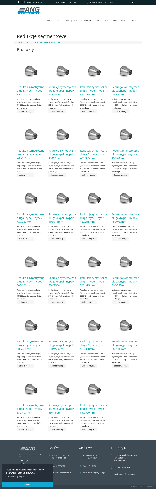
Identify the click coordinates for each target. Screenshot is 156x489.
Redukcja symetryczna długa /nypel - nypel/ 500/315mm (94, 281)
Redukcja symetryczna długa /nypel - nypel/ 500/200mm (30, 281)
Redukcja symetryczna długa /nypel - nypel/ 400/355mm (94, 154)
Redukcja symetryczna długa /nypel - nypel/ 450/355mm (94, 217)
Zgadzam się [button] (27, 484)
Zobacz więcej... (25, 111)
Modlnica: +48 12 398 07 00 (31, 2)
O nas (58, 20)
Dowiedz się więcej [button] (15, 476)
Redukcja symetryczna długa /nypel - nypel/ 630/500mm (94, 408)
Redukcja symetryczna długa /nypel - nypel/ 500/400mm (30, 345)
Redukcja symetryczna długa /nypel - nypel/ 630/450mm (62, 408)
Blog (115, 20)
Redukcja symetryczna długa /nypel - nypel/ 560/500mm (125, 345)
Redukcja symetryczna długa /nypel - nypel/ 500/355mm (125, 281)
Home (49, 20)
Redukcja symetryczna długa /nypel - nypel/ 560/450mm (94, 345)
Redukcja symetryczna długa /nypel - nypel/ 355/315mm (94, 90)
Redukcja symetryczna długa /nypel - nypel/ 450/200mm (125, 154)
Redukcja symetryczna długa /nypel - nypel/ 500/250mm (62, 281)
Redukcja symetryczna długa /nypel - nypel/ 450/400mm (125, 217)
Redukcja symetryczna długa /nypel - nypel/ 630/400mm (30, 408)
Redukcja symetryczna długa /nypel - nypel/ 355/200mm (30, 90)
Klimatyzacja (71, 20)
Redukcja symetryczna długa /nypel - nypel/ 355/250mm (62, 90)
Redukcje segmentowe (51, 42)
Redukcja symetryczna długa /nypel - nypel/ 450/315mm (62, 217)
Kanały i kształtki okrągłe (33, 42)
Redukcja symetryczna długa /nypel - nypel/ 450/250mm (30, 217)
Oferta (98, 20)
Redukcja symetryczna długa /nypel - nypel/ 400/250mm (30, 154)
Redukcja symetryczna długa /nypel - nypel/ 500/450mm (62, 345)
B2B (107, 20)
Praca (123, 20)
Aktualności (86, 20)
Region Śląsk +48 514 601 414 (101, 2)
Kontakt (133, 20)
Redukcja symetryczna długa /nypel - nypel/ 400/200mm (125, 90)
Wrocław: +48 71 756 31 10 (65, 2)
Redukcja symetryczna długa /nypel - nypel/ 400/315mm (62, 154)
